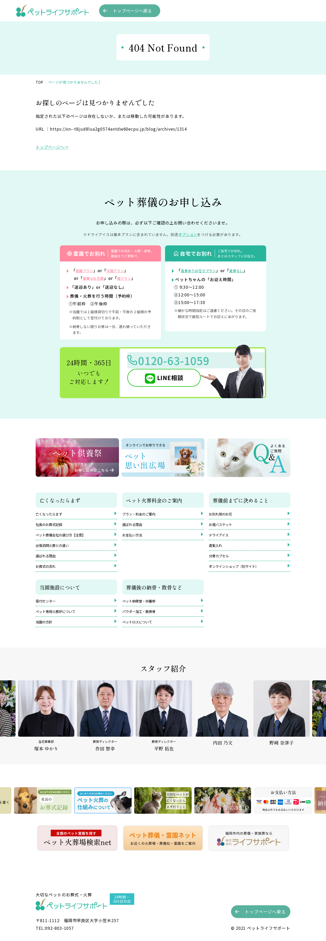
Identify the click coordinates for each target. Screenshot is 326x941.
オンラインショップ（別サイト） (239, 571)
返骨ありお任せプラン (202, 270)
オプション (187, 234)
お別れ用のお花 (223, 514)
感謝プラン (86, 270)
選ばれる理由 (48, 560)
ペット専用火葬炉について (60, 618)
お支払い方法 (134, 537)
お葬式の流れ (48, 571)
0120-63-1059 (181, 362)
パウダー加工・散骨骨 (142, 618)
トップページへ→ (52, 147)
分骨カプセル (221, 560)
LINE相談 (164, 380)
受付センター (48, 607)
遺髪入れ (217, 548)
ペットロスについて (140, 629)
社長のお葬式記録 (52, 525)
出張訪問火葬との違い (56, 548)
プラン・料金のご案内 (142, 514)
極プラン (130, 278)
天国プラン (121, 270)
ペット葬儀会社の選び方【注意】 (66, 537)
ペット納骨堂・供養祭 (142, 607)
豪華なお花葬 (96, 278)
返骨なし (245, 270)
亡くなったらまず (52, 514)
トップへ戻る (132, 10)
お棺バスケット (223, 525)
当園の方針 (46, 629)
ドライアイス (221, 537)
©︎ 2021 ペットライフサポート (260, 928)
